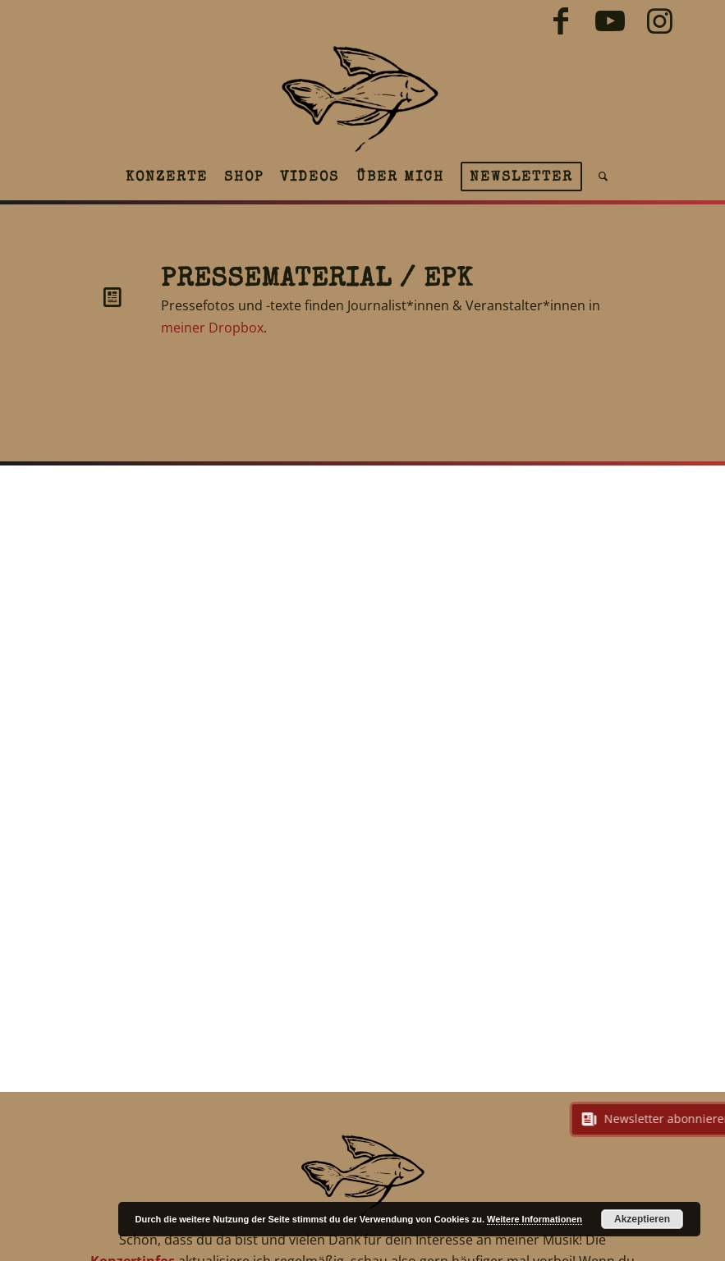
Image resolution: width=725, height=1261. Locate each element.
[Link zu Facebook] (560, 20)
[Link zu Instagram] (659, 20)
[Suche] (599, 176)
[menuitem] (166, 176)
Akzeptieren (642, 1219)
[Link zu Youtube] (610, 20)
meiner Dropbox (212, 328)
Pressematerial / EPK (317, 280)
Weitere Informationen (534, 1219)
